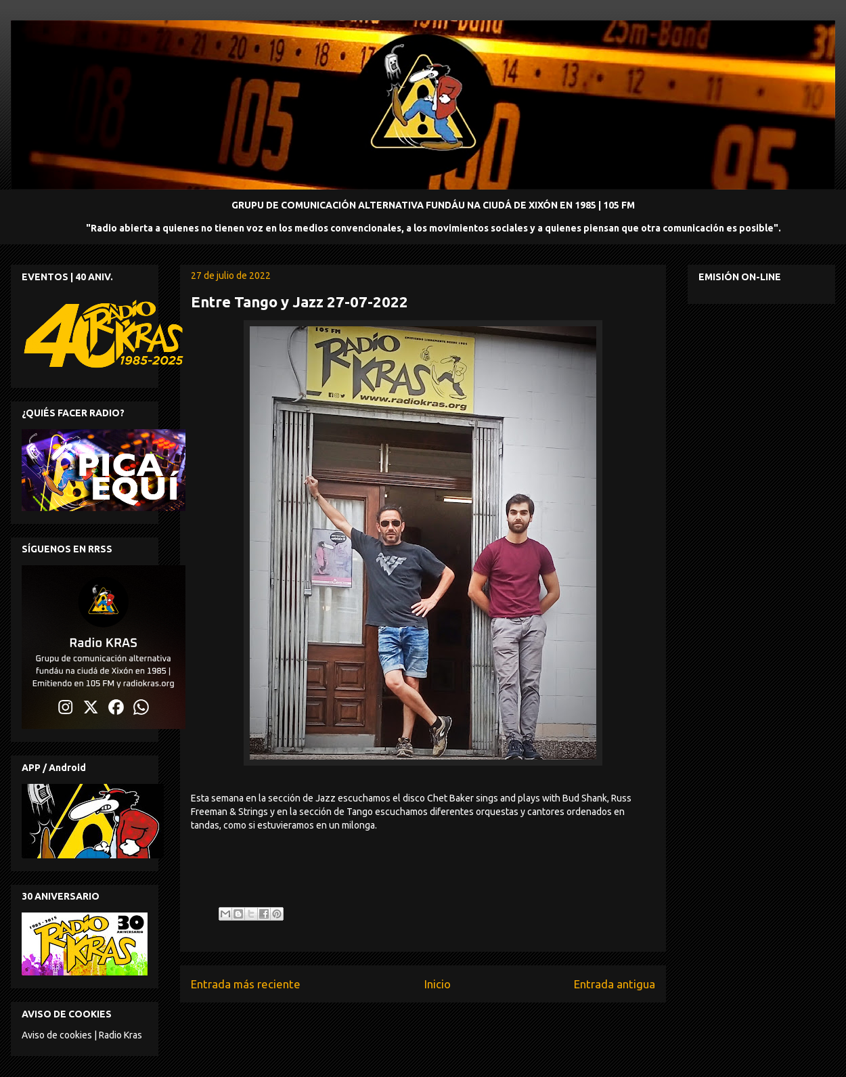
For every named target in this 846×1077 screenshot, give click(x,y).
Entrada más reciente (245, 983)
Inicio (437, 983)
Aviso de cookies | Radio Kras (82, 1035)
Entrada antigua (614, 983)
